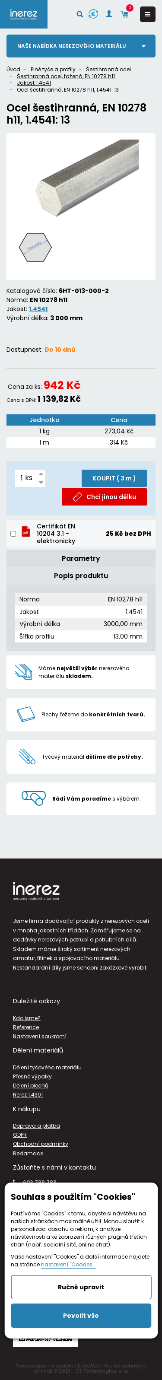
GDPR (20, 1134)
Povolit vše (81, 1315)
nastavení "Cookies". (68, 1264)
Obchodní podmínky (40, 1144)
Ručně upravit (81, 1287)
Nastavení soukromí (40, 1036)
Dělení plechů (30, 1085)
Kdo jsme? (27, 1018)
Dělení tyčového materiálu (47, 1067)
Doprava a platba (36, 1125)
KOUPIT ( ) (114, 478)
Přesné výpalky (32, 1076)
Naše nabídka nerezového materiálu (71, 46)
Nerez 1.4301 (28, 1094)
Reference (26, 1027)
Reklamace (28, 1153)
